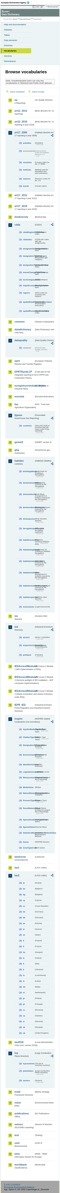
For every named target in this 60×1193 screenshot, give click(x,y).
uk (24, 1033)
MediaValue (28, 787)
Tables (7, 35)
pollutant (27, 655)
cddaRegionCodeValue (28, 232)
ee (24, 923)
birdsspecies (28, 519)
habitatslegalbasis (28, 550)
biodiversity (21, 217)
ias (16, 616)
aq (16, 100)
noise (18, 1102)
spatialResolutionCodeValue (28, 311)
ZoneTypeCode (28, 848)
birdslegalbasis (28, 471)
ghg (17, 450)
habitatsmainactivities (28, 561)
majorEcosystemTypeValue (28, 285)
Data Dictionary (25, 19)
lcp (16, 1053)
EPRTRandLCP (23, 371)
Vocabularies (10, 51)
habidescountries (28, 540)
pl (24, 998)
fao (16, 404)
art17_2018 (21, 206)
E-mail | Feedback (12, 1184)
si (24, 1021)
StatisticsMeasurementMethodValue (28, 833)
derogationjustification (28, 528)
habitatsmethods (28, 572)
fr (23, 946)
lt (23, 969)
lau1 (17, 867)
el (24, 929)
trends (26, 186)
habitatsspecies (28, 597)
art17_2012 (21, 195)
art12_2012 (21, 110)
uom (17, 1143)
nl (24, 992)
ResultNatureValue (28, 808)
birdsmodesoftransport (28, 507)
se (24, 1016)
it (23, 964)
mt (24, 987)
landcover (20, 857)
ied (16, 627)
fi (23, 940)
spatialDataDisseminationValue (28, 302)
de (24, 912)
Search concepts (38, 92)
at (24, 883)
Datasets (8, 30)
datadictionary (23, 329)
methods (27, 170)
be (24, 889)
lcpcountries (28, 1063)
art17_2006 (21, 132)
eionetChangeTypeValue (28, 272)
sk (24, 1027)
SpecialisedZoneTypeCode (28, 820)
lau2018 (19, 1042)
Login (37, 7)
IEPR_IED (20, 705)
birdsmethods (28, 494)
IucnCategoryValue (28, 280)
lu (24, 975)
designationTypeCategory (28, 256)
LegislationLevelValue (28, 772)
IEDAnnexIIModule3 (24, 677)
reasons (26, 179)
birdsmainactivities (28, 483)
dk (24, 917)
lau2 (17, 875)
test (17, 1135)
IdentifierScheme (28, 764)
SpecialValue (28, 827)
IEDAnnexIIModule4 (24, 691)
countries (27, 162)
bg (24, 894)
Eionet (15, 19)
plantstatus (28, 1071)
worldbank (21, 1164)
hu (24, 952)
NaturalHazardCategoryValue (28, 793)
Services (8, 56)
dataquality (21, 340)
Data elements (10, 40)
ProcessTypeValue (28, 800)
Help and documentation (15, 24)
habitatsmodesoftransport (28, 586)
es (24, 935)
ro (24, 1010)
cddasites (27, 239)
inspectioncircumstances (28, 645)
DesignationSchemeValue (28, 745)
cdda (17, 224)
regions (26, 293)
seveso (19, 1124)
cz (24, 906)
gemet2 (19, 442)
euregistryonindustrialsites (24, 385)
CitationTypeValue (28, 737)
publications (22, 1113)
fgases (18, 415)
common (20, 321)
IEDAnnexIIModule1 (24, 666)
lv (24, 981)
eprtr (17, 361)
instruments (28, 607)
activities (27, 143)
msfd (17, 1092)
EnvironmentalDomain (28, 755)
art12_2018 (21, 121)
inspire (18, 718)
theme (26, 842)
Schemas (8, 45)
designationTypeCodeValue (28, 265)
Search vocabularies (17, 92)
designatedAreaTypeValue (28, 249)
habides (19, 461)
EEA (16, 2)
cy (24, 900)
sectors (26, 1080)
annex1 (26, 637)
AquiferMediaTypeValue (28, 729)
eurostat (19, 396)
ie (24, 958)
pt (24, 1004)
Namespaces (10, 61)
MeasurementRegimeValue (28, 777)
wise (17, 1154)
